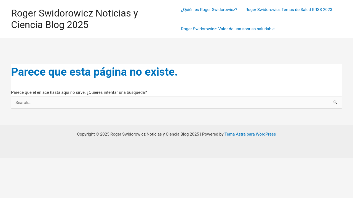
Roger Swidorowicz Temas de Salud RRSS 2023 (288, 9)
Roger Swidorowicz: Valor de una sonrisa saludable (228, 28)
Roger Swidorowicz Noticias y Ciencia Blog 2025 (74, 19)
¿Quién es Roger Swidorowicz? (209, 9)
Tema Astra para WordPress (250, 134)
